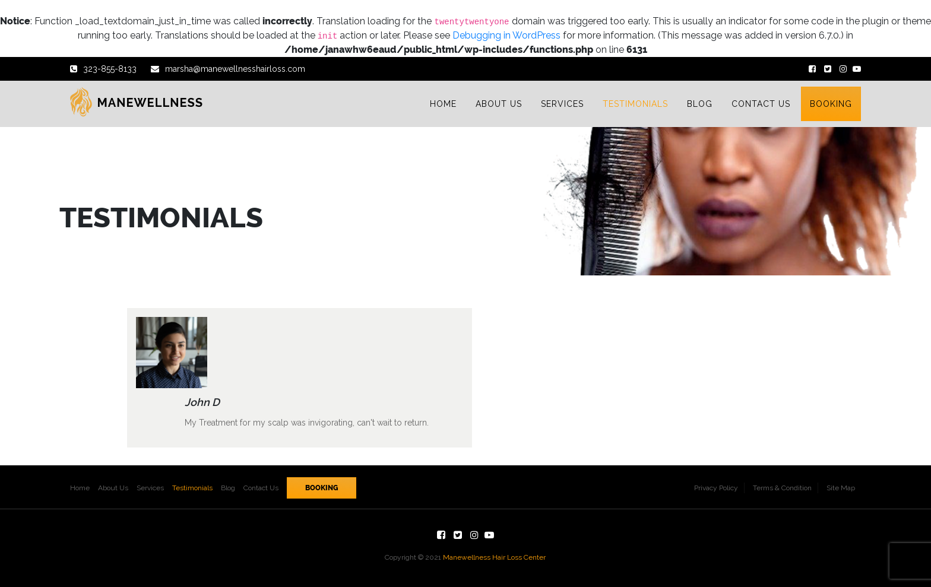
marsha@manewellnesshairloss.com (228, 69)
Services (150, 488)
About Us (113, 488)
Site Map (840, 488)
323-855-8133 (103, 69)
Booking (321, 488)
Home (80, 488)
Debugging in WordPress (506, 35)
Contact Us (260, 488)
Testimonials (192, 488)
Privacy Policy (716, 488)
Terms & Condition (782, 488)
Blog (228, 488)
